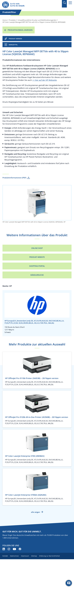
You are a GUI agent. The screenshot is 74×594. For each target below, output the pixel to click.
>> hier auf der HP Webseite (44, 80)
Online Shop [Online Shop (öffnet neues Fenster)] (37, 248)
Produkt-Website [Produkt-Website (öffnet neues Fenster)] (37, 257)
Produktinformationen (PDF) (14, 177)
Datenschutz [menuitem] (14, 556)
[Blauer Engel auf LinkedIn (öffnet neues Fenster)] (3, 549)
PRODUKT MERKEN (15, 39)
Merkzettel (13, 45)
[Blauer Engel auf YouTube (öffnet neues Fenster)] (14, 549)
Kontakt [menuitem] (5, 556)
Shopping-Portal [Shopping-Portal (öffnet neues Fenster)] (37, 266)
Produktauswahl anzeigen (20, 30)
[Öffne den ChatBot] (69, 583)
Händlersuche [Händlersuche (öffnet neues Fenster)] (37, 275)
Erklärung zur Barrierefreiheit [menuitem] (49, 556)
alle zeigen (35, 512)
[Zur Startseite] (26, 4)
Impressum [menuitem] (25, 556)
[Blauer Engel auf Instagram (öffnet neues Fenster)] (9, 549)
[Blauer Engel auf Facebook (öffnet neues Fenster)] (20, 549)
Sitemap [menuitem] (34, 556)
